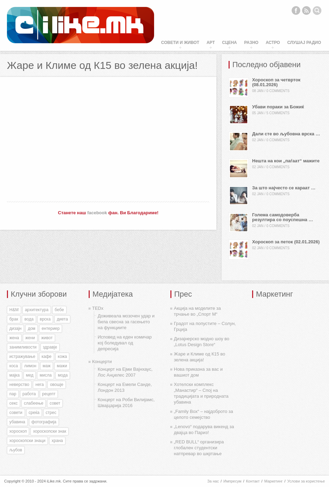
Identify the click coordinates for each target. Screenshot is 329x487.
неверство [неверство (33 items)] (19, 384)
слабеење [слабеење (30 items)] (33, 403)
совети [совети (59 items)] (16, 412)
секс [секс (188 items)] (13, 403)
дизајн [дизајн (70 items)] (15, 328)
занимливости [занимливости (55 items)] (23, 347)
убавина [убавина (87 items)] (17, 422)
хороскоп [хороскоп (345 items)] (18, 431)
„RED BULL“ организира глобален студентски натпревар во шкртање (199, 447)
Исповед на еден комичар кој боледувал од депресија (125, 342)
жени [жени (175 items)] (30, 337)
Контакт (253, 481)
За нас (213, 481)
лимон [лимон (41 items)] (30, 365)
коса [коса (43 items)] (13, 365)
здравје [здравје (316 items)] (50, 347)
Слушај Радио (304, 42)
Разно (251, 42)
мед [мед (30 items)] (30, 375)
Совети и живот (180, 42)
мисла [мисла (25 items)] (45, 375)
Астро (273, 42)
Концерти (102, 361)
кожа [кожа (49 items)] (62, 356)
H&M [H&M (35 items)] (14, 309)
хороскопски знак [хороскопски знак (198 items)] (49, 431)
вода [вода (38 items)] (28, 319)
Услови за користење (306, 481)
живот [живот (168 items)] (47, 337)
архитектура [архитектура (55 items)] (36, 309)
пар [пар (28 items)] (12, 393)
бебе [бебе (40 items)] (59, 309)
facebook (97, 212)
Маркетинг (273, 481)
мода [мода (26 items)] (63, 375)
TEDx (98, 308)
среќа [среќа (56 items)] (34, 412)
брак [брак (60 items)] (13, 319)
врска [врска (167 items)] (45, 319)
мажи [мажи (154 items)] (62, 365)
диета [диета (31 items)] (62, 319)
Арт (210, 42)
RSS (306, 10)
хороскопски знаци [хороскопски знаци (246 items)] (27, 440)
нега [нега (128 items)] (39, 384)
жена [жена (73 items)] (14, 337)
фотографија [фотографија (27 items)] (44, 422)
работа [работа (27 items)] (29, 393)
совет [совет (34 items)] (55, 403)
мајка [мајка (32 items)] (14, 375)
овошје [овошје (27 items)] (56, 384)
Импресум (232, 481)
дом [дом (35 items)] (31, 328)
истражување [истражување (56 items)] (22, 356)
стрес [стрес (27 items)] (51, 412)
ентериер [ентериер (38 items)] (51, 328)
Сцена (229, 42)
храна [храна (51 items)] (57, 440)
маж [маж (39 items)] (47, 365)
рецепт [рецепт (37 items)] (49, 393)
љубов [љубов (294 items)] (15, 450)
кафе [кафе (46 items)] (47, 356)
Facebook (295, 10)
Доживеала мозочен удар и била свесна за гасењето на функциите (126, 321)
